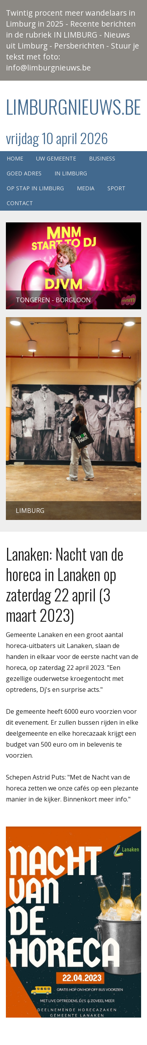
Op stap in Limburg (35, 188)
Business (102, 158)
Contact (20, 203)
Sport (116, 188)
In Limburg (70, 173)
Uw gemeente (56, 158)
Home (15, 158)
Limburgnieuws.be (73, 106)
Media (85, 188)
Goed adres (24, 173)
